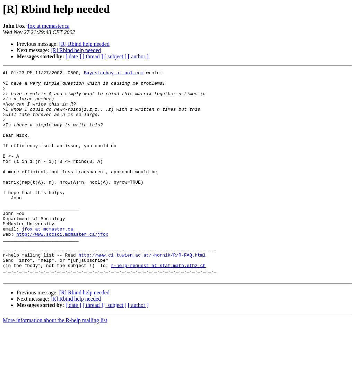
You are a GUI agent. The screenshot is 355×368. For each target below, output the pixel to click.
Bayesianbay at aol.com (114, 73)
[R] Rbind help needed (84, 44)
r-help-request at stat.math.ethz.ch (158, 305)
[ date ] (73, 56)
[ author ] (138, 56)
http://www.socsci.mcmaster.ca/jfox (62, 267)
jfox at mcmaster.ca (48, 26)
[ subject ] (115, 56)
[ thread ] (93, 56)
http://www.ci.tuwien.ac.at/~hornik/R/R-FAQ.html (142, 292)
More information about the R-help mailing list (55, 362)
